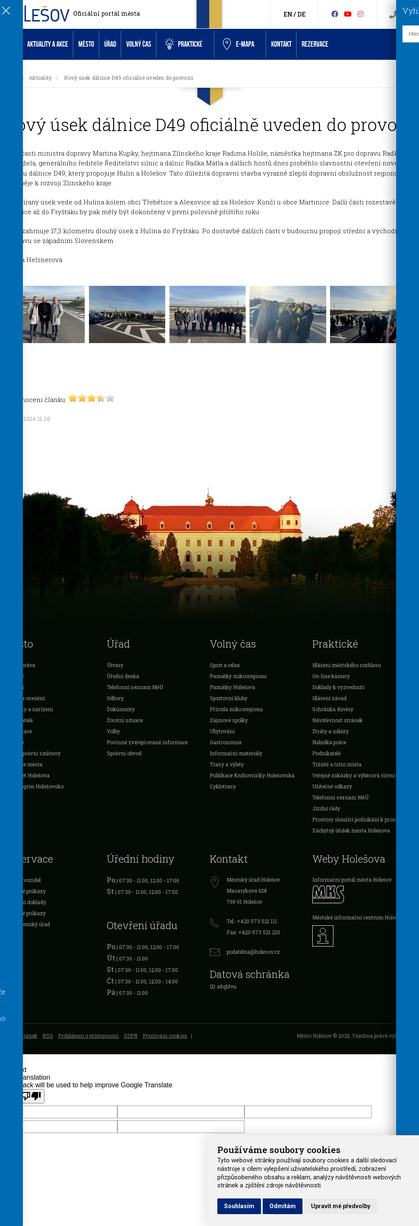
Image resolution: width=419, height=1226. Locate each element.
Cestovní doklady (25, 902)
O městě (14, 676)
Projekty (14, 742)
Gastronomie (225, 742)
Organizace (18, 731)
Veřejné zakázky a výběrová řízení (353, 775)
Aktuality (40, 77)
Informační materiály (236, 753)
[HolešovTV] (348, 13)
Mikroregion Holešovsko (34, 786)
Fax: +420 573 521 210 (253, 932)
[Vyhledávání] (407, 14)
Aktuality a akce (47, 44)
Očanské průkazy (25, 891)
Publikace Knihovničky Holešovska (252, 775)
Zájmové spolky (229, 720)
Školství (14, 687)
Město (86, 44)
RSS (47, 1035)
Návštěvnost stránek (337, 720)
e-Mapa (238, 44)
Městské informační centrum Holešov (358, 917)
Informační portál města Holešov (352, 879)
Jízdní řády (326, 808)
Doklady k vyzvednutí (338, 687)
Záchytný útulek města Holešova (351, 830)
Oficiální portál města (106, 13)
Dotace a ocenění (24, 698)
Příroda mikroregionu (236, 709)
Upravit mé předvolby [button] (340, 1206)
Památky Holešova (232, 687)
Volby (113, 731)
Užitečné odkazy (332, 786)
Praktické (184, 44)
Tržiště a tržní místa (336, 764)
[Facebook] (334, 13)
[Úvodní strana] (14, 77)
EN (287, 14)
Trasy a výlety (227, 764)
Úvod (11, 44)
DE (301, 14)
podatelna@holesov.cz (253, 951)
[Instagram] (360, 13)
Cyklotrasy (223, 786)
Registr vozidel (22, 880)
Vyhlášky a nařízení (28, 709)
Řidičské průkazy (25, 913)
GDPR (131, 1035)
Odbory (115, 698)
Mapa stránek (20, 1035)
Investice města (23, 764)
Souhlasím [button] (239, 1206)
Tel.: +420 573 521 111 (252, 921)
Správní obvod (124, 753)
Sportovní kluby (228, 698)
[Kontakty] (393, 14)
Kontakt (281, 44)
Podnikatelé (18, 720)
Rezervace (315, 44)
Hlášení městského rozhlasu (346, 665)
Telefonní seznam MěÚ (135, 687)
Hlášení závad (329, 698)
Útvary (115, 665)
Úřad (110, 44)
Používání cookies (165, 1035)
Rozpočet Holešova (27, 775)
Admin (12, 1042)
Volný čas (138, 44)
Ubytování (222, 731)
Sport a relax (225, 665)
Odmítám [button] (282, 1206)
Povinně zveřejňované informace (147, 742)
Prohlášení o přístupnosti (88, 1035)
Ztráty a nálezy (330, 731)
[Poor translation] (30, 1096)
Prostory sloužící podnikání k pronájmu (360, 819)
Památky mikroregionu (238, 676)
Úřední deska (123, 676)
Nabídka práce (329, 742)
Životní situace (125, 720)
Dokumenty (121, 709)
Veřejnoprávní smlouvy (32, 753)
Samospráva (19, 665)
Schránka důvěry (332, 709)
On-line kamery (331, 676)
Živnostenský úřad (27, 924)
